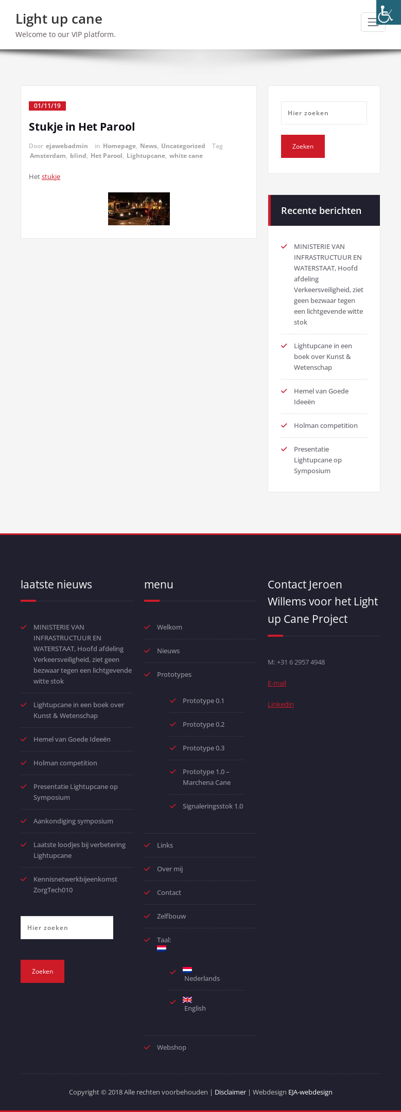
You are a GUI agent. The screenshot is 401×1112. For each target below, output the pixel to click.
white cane (186, 155)
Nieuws (168, 650)
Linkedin (281, 704)
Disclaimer (230, 1092)
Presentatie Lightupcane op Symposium (318, 459)
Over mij (170, 868)
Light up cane (58, 18)
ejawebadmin (67, 145)
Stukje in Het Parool (82, 126)
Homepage (119, 145)
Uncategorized (183, 145)
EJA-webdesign (310, 1092)
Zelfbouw (171, 916)
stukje (51, 176)
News (148, 145)
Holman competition (326, 425)
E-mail (277, 683)
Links (165, 845)
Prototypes (174, 674)
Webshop (171, 1047)
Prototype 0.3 (204, 747)
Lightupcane (146, 155)
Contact (169, 892)
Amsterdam (48, 155)
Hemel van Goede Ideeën (72, 739)
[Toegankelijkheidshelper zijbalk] (388, 12)
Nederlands (201, 975)
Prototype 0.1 (203, 700)
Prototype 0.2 (203, 724)
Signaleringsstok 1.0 (213, 806)
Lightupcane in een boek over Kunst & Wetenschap (323, 356)
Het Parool (107, 155)
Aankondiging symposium (73, 821)
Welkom (169, 627)
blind (78, 155)
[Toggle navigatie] (373, 22)
